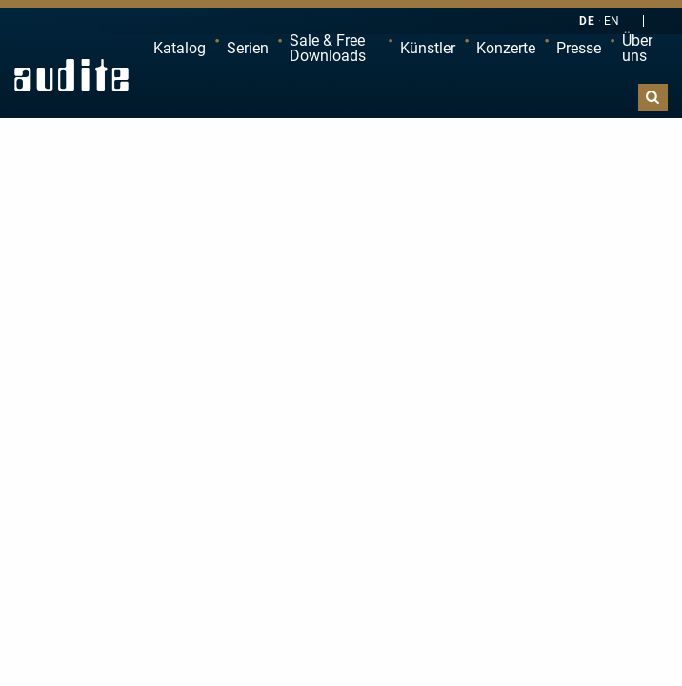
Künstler (427, 48)
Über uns (637, 48)
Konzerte (505, 48)
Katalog (179, 48)
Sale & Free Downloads (328, 48)
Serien (248, 48)
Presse (578, 48)
